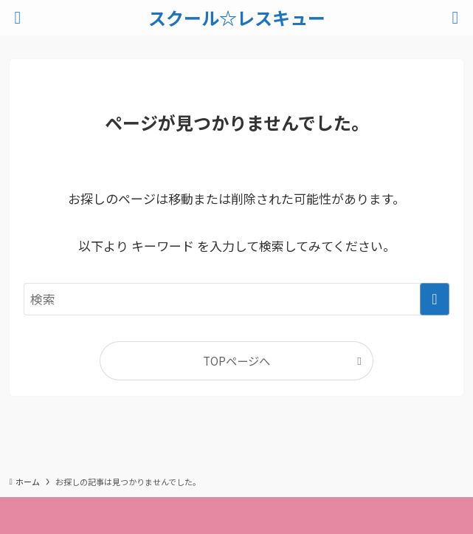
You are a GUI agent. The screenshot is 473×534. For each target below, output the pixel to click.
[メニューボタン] (17, 17)
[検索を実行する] (434, 299)
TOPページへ (236, 360)
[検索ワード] (236, 299)
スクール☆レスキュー (236, 18)
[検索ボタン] (455, 17)
